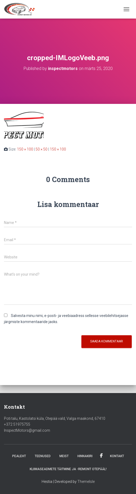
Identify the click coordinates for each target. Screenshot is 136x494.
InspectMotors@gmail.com (27, 430)
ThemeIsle (86, 481)
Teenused (43, 456)
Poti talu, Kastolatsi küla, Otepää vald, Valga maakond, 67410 (54, 418)
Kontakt (117, 456)
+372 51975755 (17, 424)
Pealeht (19, 456)
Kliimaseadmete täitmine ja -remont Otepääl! (68, 469)
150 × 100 (25, 149)
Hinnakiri (85, 456)
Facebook (101, 456)
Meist (64, 456)
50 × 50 (41, 149)
